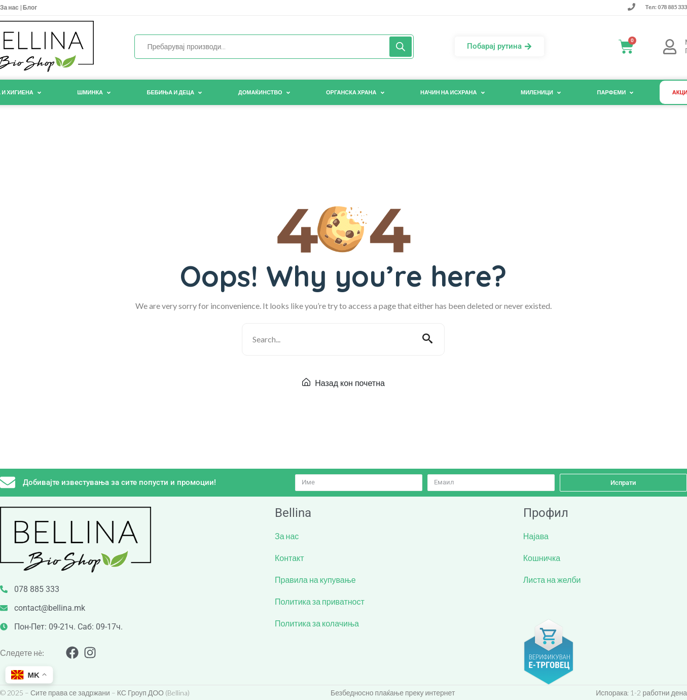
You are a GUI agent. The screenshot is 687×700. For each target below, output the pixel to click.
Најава (536, 536)
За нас (10, 7)
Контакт (289, 558)
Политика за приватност (320, 601)
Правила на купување (315, 579)
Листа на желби (552, 579)
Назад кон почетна (343, 383)
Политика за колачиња (317, 623)
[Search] (400, 47)
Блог (29, 7)
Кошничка (541, 558)
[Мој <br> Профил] (669, 46)
